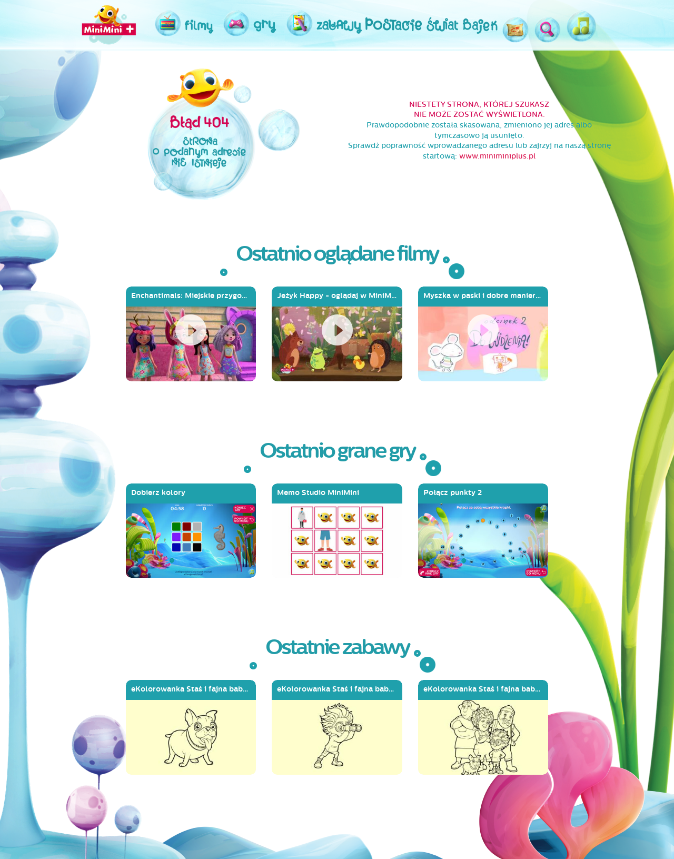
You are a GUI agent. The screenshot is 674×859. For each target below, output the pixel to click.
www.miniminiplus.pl (497, 156)
